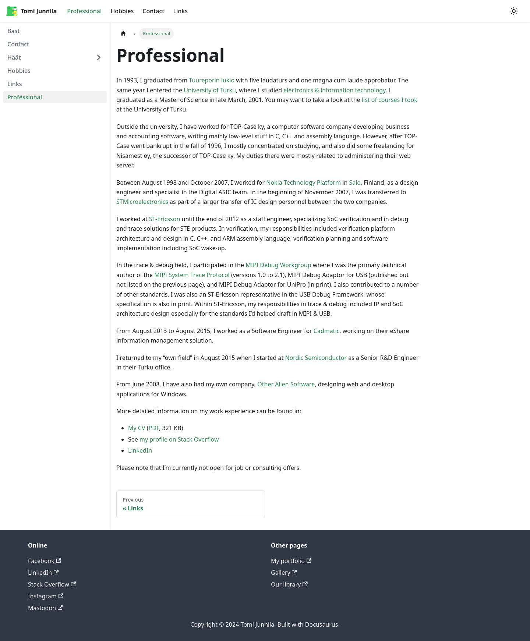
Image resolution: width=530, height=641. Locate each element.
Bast (13, 31)
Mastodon (45, 608)
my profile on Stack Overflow (179, 439)
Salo (355, 182)
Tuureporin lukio (211, 80)
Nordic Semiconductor (316, 358)
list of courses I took (389, 100)
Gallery (284, 573)
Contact (153, 11)
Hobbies (122, 11)
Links (180, 11)
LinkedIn (140, 450)
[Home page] (123, 33)
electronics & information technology (334, 90)
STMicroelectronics (142, 202)
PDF (154, 428)
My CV (136, 428)
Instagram (45, 596)
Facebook (44, 561)
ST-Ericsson (164, 219)
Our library (289, 584)
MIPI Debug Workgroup (278, 265)
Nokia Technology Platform (303, 182)
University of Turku (210, 90)
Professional (84, 11)
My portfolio (291, 561)
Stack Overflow (52, 584)
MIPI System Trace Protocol (192, 275)
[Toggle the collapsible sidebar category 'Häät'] (99, 57)
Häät (14, 57)
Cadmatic (326, 331)
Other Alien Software (286, 384)
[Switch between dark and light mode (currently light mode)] (514, 11)
